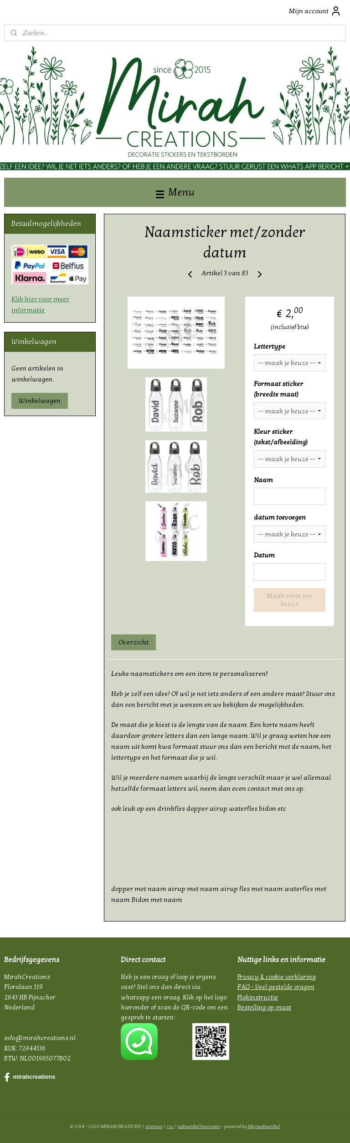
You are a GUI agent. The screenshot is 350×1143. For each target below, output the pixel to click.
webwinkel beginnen (199, 1126)
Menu (175, 192)
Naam (263, 480)
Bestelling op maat (264, 1007)
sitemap (154, 1126)
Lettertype (269, 346)
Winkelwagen (40, 400)
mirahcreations (29, 1077)
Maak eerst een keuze (290, 600)
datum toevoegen (280, 518)
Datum (264, 555)
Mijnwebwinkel (264, 1126)
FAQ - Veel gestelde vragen (275, 987)
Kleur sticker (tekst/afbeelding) (281, 437)
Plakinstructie (257, 997)
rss (170, 1126)
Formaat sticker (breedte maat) (278, 389)
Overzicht (134, 642)
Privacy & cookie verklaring (276, 977)
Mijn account (315, 10)
